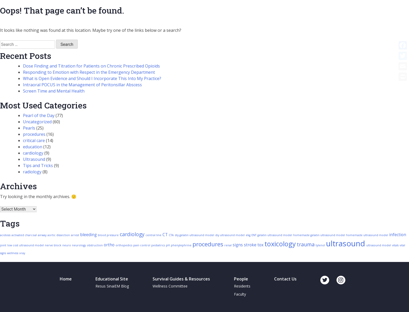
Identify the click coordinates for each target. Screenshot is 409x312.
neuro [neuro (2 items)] (66, 245)
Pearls (29, 128)
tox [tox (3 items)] (260, 245)
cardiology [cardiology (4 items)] (132, 234)
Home (66, 279)
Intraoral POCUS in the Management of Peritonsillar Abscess (82, 85)
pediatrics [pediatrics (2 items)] (158, 245)
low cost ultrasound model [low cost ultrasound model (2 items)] (25, 245)
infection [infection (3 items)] (397, 234)
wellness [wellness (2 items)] (12, 253)
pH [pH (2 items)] (168, 245)
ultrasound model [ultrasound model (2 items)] (378, 245)
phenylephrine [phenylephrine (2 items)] (181, 245)
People (241, 279)
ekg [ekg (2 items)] (248, 235)
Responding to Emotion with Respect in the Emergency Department (89, 72)
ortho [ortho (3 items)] (109, 245)
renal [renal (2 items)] (228, 245)
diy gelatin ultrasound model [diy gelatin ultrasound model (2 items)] (194, 235)
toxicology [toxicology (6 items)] (280, 243)
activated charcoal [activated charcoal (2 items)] (24, 235)
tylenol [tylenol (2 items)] (320, 245)
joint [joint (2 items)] (3, 245)
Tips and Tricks (38, 165)
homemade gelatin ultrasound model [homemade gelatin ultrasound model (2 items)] (319, 235)
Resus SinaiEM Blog (112, 286)
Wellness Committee (170, 286)
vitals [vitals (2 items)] (395, 245)
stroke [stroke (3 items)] (250, 245)
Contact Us (285, 279)
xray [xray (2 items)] (22, 253)
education (32, 147)
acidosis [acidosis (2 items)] (5, 235)
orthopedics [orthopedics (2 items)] (124, 245)
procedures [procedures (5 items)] (208, 244)
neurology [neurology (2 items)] (79, 245)
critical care (34, 140)
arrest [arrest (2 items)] (75, 235)
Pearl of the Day (39, 115)
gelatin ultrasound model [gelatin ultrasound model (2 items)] (274, 235)
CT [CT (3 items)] (165, 234)
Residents (242, 286)
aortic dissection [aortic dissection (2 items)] (58, 235)
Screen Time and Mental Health (54, 91)
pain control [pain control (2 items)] (141, 245)
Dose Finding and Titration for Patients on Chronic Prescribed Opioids (91, 66)
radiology (32, 172)
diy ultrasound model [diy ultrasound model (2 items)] (230, 235)
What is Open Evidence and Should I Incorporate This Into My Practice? (92, 78)
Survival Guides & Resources (181, 279)
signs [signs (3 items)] (238, 245)
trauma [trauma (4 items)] (306, 244)
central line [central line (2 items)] (153, 235)
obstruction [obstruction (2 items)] (95, 245)
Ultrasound (34, 159)
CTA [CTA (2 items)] (171, 235)
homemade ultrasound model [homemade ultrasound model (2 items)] (367, 235)
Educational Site (111, 279)
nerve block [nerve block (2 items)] (53, 245)
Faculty (240, 294)
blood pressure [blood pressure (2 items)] (108, 235)
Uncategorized (37, 122)
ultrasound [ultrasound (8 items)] (345, 243)
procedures (34, 134)
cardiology (33, 153)
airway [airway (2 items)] (42, 235)
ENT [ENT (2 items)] (253, 235)
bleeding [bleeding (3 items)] (88, 234)
